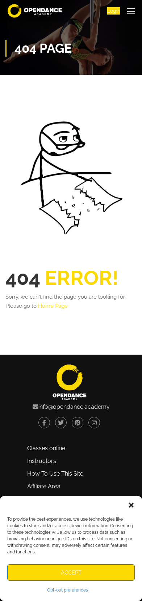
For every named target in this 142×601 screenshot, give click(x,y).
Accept (71, 572)
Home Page (53, 306)
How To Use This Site (55, 473)
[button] (131, 505)
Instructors (41, 460)
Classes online (46, 448)
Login (113, 11)
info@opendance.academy (74, 406)
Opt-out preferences (67, 590)
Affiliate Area (43, 486)
